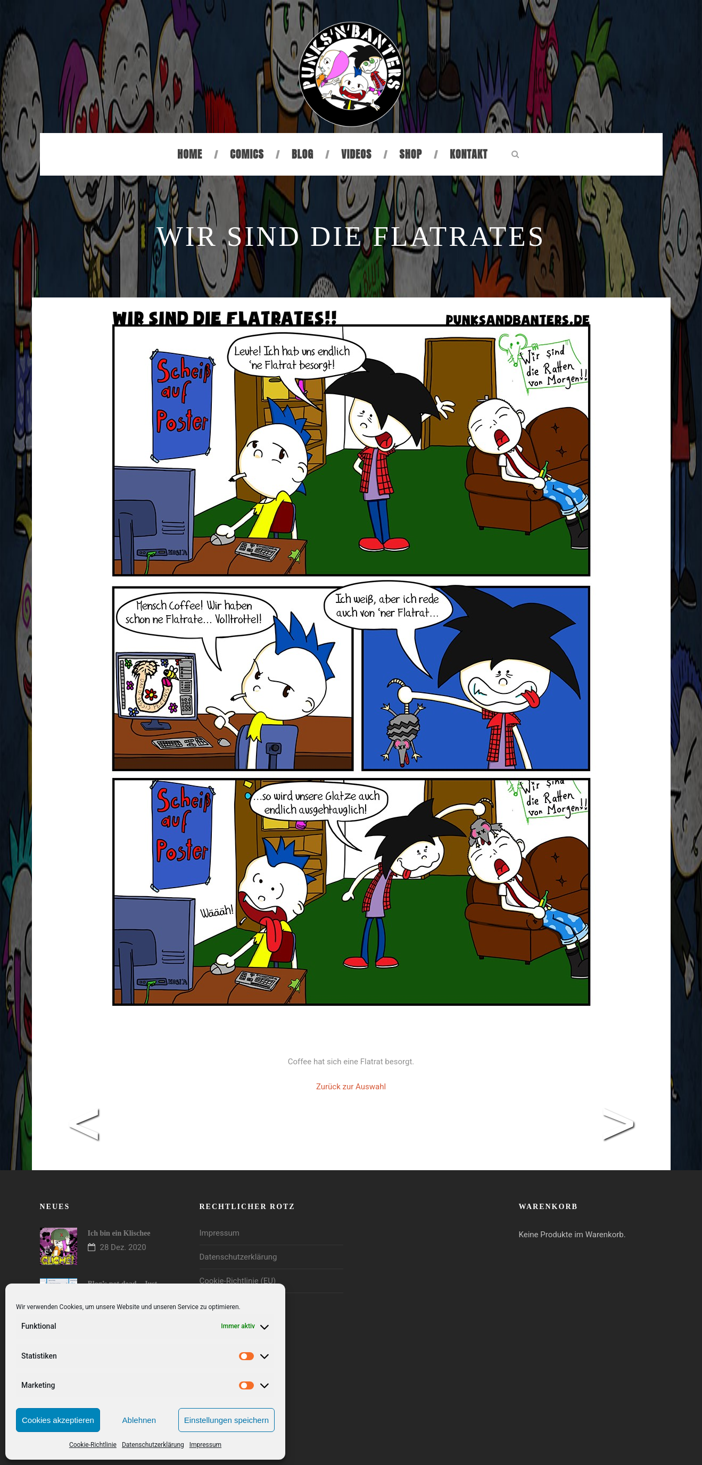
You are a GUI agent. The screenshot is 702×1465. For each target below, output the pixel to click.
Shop (411, 154)
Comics (246, 154)
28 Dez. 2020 (123, 1247)
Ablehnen (139, 1420)
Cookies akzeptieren (58, 1420)
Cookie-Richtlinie (93, 1445)
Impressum (205, 1445)
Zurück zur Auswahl (351, 1086)
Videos (356, 154)
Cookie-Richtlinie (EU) (238, 1281)
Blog (302, 154)
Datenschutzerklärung (153, 1445)
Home (189, 154)
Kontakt (469, 154)
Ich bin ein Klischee (119, 1233)
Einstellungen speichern (226, 1420)
